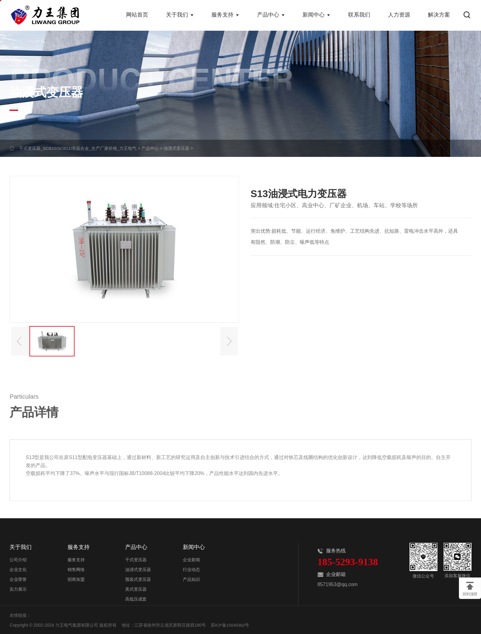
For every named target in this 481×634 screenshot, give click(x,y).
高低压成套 (136, 598)
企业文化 (18, 568)
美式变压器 (136, 588)
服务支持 (226, 15)
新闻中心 (317, 15)
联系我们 (359, 15)
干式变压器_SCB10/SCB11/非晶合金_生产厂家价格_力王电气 (78, 148)
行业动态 (191, 568)
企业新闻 (191, 559)
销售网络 (76, 568)
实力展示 (18, 588)
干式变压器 (136, 559)
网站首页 (138, 15)
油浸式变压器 (177, 148)
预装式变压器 (138, 578)
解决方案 (439, 15)
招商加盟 (76, 578)
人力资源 (399, 15)
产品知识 (191, 578)
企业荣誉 (18, 578)
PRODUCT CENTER (151, 77)
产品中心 (271, 15)
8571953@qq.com (337, 584)
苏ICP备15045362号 (230, 624)
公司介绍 (18, 559)
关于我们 (180, 15)
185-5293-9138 (347, 561)
